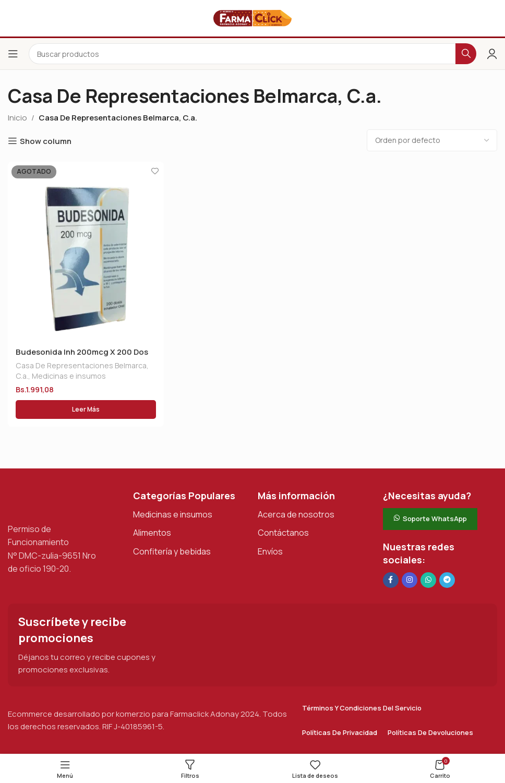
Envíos (270, 552)
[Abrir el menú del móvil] (13, 53)
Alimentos (152, 533)
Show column (45, 141)
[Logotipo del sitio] (252, 17)
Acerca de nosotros (296, 515)
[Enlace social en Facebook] (391, 580)
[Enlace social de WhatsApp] (428, 580)
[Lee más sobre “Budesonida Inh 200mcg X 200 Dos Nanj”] (86, 410)
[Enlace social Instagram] (409, 580)
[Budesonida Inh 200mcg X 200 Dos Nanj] (86, 251)
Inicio (17, 117)
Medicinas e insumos (69, 376)
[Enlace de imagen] (60, 500)
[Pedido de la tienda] (432, 140)
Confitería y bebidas (172, 552)
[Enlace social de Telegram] (447, 580)
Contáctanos (283, 533)
